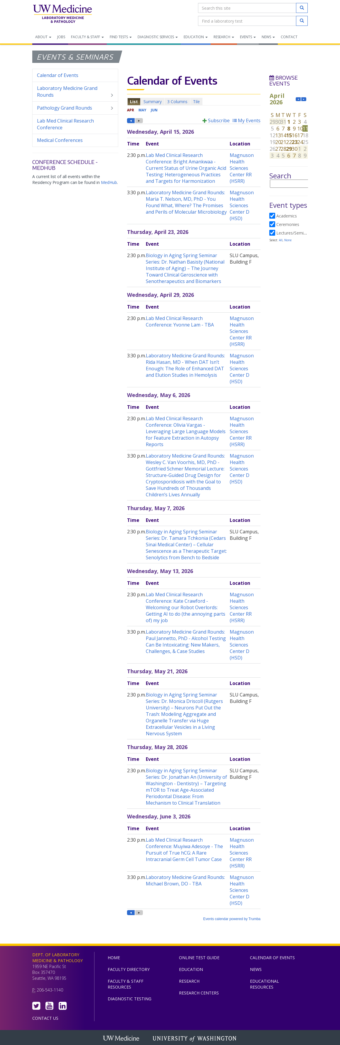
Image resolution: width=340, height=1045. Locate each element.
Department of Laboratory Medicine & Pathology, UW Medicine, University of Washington (62, 14)
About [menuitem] (43, 36)
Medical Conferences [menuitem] (60, 140)
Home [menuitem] (114, 957)
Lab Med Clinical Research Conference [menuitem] (65, 124)
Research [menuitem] (224, 36)
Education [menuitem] (196, 36)
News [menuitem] (268, 36)
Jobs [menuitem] (61, 36)
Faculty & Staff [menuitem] (87, 36)
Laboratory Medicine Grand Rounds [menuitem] (75, 91)
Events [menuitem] (248, 36)
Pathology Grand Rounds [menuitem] (75, 108)
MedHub (109, 182)
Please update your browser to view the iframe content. (194, 101)
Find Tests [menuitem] (121, 36)
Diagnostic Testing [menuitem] (129, 999)
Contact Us (45, 1018)
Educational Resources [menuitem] (264, 984)
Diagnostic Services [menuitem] (158, 36)
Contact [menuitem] (289, 36)
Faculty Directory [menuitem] (129, 969)
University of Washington (195, 1038)
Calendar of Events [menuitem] (57, 75)
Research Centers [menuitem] (199, 993)
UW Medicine (122, 1038)
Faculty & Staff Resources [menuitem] (125, 984)
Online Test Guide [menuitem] (199, 957)
